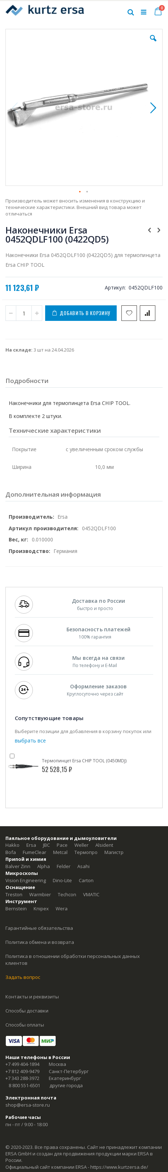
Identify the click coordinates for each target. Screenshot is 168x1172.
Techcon (67, 894)
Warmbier (40, 894)
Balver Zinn (17, 866)
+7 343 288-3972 (22, 1078)
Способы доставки (26, 1010)
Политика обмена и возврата (39, 942)
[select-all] (30, 740)
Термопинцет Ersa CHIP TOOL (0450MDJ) (84, 761)
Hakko (12, 845)
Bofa (10, 852)
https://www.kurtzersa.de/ (119, 1167)
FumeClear (34, 852)
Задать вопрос (22, 977)
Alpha (43, 866)
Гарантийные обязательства (39, 928)
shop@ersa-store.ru (27, 1105)
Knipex (41, 908)
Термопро (86, 852)
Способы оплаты (24, 1024)
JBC (46, 845)
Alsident (104, 845)
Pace (62, 845)
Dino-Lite (62, 880)
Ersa (31, 845)
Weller (81, 845)
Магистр (114, 852)
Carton (86, 880)
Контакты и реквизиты (32, 996)
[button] (153, 43)
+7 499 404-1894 (22, 1064)
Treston (13, 894)
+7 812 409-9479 (22, 1071)
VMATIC (91, 894)
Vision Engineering (25, 880)
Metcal (60, 852)
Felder (63, 866)
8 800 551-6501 (24, 1085)
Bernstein (16, 908)
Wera (62, 908)
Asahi (83, 866)
